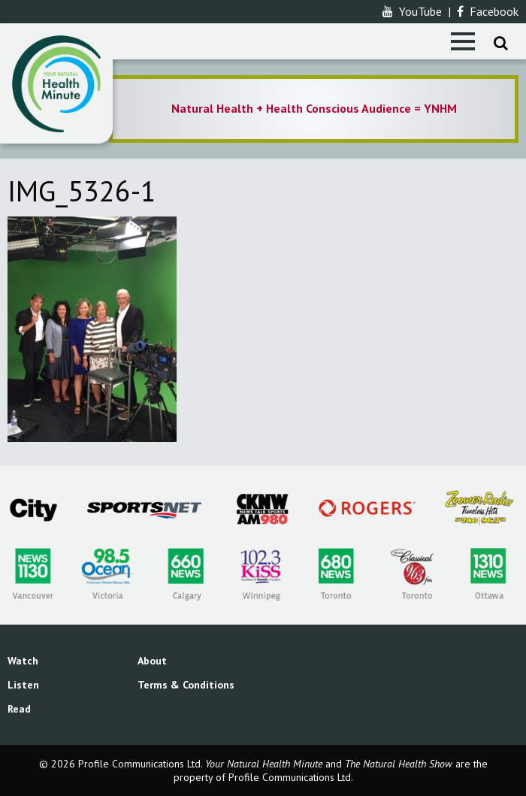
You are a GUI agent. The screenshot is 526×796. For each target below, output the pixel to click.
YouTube (412, 11)
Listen (23, 685)
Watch (23, 660)
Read (19, 709)
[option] (314, 109)
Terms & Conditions (186, 685)
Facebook (487, 11)
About (152, 660)
